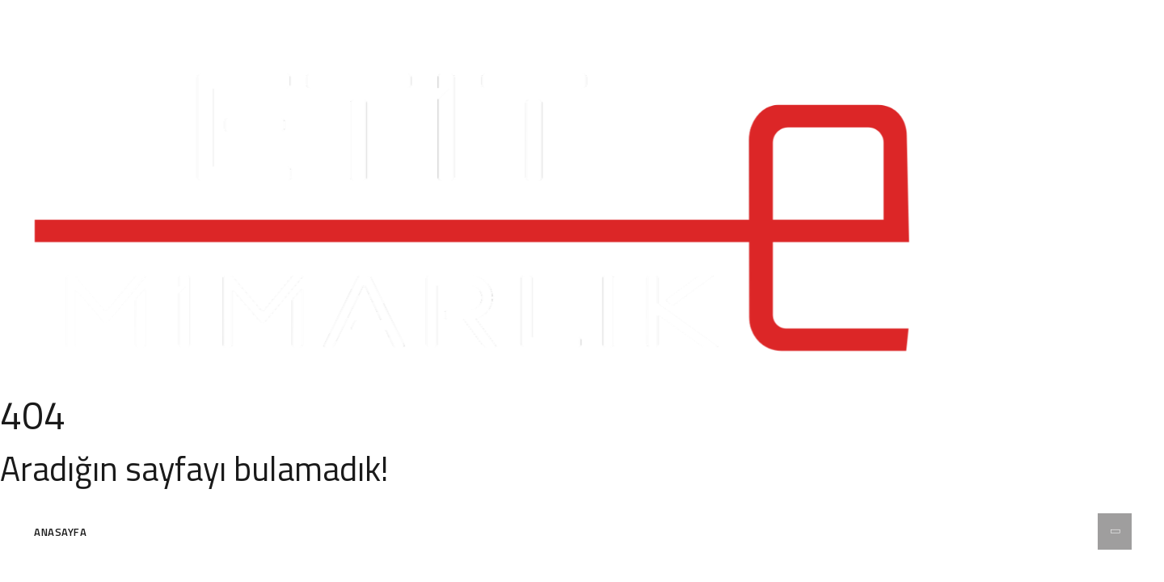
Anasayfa (60, 532)
